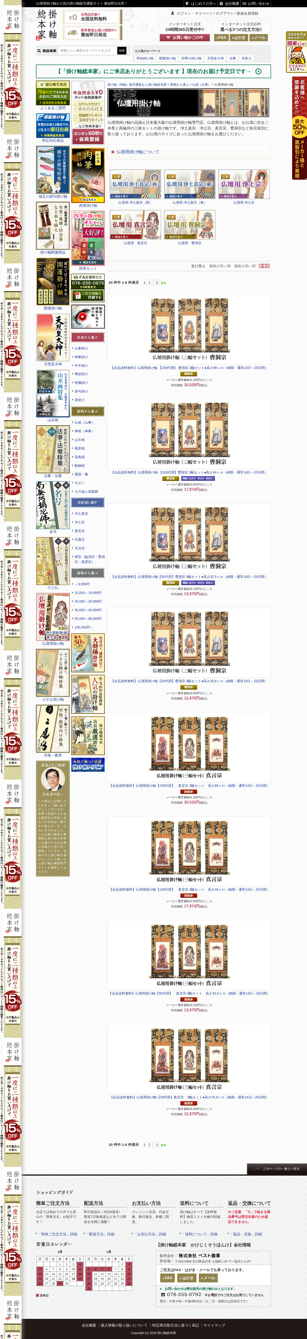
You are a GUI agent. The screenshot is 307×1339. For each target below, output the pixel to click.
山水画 (80, 440)
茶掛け (80, 400)
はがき (240, 38)
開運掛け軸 (167, 58)
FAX (222, 38)
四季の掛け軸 (191, 58)
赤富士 (247, 58)
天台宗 (80, 548)
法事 (232, 58)
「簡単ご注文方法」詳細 (57, 1234)
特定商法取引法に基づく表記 (175, 1325)
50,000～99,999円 (88, 619)
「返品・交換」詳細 (246, 1234)
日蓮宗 (80, 539)
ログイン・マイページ (195, 13)
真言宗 (80, 531)
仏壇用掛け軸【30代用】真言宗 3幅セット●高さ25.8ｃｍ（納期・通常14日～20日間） (189, 1097)
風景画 (80, 448)
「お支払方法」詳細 (150, 1234)
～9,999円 (82, 584)
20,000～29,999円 (88, 601)
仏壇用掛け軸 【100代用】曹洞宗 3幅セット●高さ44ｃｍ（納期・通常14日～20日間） (189, 472)
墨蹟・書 (81, 474)
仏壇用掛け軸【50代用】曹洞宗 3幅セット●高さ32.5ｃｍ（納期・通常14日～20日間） (189, 577)
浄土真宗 (81, 513)
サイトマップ (214, 1325)
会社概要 (232, 3)
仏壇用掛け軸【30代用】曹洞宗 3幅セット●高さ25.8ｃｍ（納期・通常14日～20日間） (189, 681)
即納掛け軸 (145, 58)
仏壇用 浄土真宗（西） (135, 202)
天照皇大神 (215, 58)
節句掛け (81, 391)
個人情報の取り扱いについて (124, 1325)
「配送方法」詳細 (100, 1234)
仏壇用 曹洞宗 (189, 243)
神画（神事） (85, 431)
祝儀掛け (81, 383)
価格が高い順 (245, 266)
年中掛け (81, 365)
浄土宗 (80, 522)
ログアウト (225, 13)
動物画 (80, 466)
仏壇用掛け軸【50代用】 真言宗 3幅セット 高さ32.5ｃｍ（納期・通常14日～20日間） (189, 993)
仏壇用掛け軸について (137, 151)
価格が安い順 (220, 266)
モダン (80, 483)
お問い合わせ (259, 3)
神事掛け (81, 357)
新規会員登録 (247, 13)
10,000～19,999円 (88, 593)
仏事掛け (81, 348)
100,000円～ (84, 627)
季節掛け (81, 374)
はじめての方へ (203, 3)
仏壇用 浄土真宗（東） (189, 202)
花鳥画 (80, 457)
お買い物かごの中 (188, 38)
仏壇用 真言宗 (135, 243)
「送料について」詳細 (200, 1234)
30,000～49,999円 (88, 610)
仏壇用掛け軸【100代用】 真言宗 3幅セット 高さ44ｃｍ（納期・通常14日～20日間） (189, 889)
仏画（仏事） (85, 422)
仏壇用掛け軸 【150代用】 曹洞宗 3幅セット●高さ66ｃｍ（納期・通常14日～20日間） (189, 368)
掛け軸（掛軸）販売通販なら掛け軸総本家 (137, 84)
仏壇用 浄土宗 (243, 202)
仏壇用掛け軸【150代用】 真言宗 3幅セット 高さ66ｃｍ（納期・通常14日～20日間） (189, 786)
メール (259, 38)
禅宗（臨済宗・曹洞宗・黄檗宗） (90, 559)
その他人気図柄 (86, 491)
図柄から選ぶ (179, 84)
